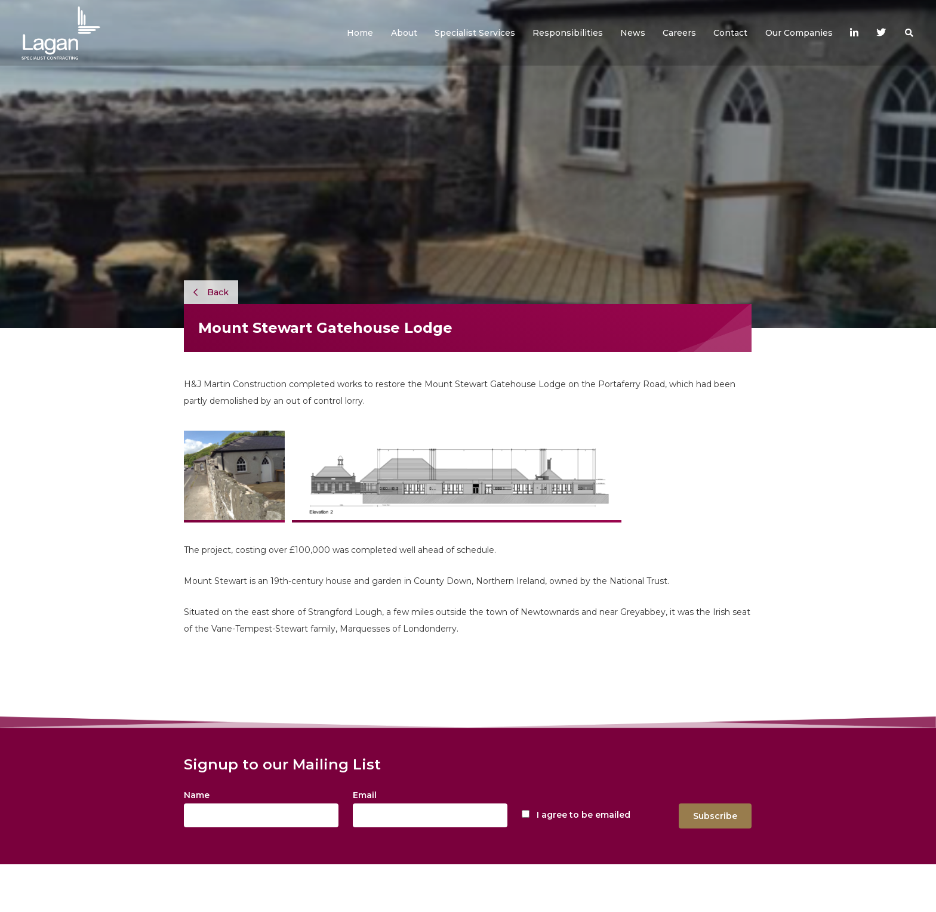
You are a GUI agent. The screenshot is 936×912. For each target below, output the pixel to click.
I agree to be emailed (583, 814)
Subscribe (715, 816)
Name (197, 795)
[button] (404, 33)
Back (211, 292)
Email (365, 795)
